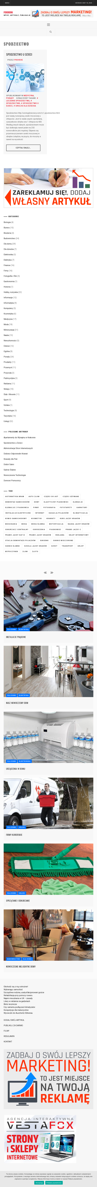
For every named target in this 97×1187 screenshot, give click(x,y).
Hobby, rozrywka (11, 292)
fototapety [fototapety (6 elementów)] (66, 507)
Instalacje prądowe (16, 637)
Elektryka (7, 260)
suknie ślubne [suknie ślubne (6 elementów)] (12, 546)
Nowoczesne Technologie (15, 475)
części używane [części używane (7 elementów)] (71, 496)
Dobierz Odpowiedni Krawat (16, 454)
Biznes (7, 227)
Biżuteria (7, 233)
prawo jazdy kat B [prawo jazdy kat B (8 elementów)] (15, 535)
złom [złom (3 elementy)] (25, 551)
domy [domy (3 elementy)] (36, 502)
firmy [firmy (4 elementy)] (36, 507)
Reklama (7, 383)
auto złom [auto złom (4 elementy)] (34, 496)
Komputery (8, 308)
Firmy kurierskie (14, 834)
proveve (18, 60)
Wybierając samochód (13, 989)
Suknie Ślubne (10, 470)
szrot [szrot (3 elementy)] (54, 546)
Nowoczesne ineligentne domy (21, 966)
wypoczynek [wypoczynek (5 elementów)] (11, 551)
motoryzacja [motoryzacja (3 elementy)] (56, 524)
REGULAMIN (9, 1036)
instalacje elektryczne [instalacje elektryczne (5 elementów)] (18, 513)
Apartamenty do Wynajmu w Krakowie (20, 437)
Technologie (9, 410)
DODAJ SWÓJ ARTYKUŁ (14, 1020)
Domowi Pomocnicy (12, 480)
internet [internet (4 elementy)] (39, 513)
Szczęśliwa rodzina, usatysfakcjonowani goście (24, 992)
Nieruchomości (10, 340)
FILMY (6, 1031)
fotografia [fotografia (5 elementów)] (49, 507)
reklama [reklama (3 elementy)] (60, 535)
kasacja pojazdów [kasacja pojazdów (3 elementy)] (59, 513)
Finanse (7, 265)
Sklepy (7, 389)
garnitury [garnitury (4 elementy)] (82, 507)
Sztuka (7, 405)
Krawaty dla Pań (10, 459)
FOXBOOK (8, 12)
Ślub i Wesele (9, 394)
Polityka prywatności (53, 1183)
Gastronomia (9, 281)
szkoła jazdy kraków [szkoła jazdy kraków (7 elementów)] (35, 546)
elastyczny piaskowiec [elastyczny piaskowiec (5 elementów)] (56, 502)
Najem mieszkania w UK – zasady (18, 998)
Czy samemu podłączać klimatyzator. (19, 1007)
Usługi (6, 421)
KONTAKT (8, 1041)
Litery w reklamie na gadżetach (17, 1001)
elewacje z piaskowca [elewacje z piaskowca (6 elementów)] (17, 507)
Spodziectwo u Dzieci (19, 54)
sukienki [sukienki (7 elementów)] (44, 540)
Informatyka (9, 303)
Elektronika (8, 254)
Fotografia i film (10, 276)
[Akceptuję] (94, 1179)
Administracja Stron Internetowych (18, 448)
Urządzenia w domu (15, 768)
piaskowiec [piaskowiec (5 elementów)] (55, 529)
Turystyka (8, 416)
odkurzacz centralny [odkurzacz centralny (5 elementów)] (16, 529)
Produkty (7, 362)
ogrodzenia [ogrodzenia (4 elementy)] (39, 529)
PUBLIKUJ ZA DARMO (13, 1025)
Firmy (6, 271)
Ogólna (7, 351)
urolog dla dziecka (25, 106)
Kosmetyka (8, 314)
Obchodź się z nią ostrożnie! (16, 986)
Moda (6, 324)
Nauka (6, 335)
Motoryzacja (9, 330)
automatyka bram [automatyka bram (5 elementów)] (14, 496)
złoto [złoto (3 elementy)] (35, 551)
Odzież (7, 346)
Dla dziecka (9, 249)
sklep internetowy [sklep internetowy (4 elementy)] (79, 535)
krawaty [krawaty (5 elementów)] (51, 518)
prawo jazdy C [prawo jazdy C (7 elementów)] (73, 529)
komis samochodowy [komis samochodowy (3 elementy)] (16, 518)
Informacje (8, 297)
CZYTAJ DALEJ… (23, 148)
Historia (7, 287)
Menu (7, 3)
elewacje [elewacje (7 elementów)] (78, 502)
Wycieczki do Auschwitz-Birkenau (18, 1013)
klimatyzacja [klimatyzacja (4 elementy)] (80, 513)
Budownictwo (9, 238)
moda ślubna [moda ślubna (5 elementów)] (38, 524)
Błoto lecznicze (10, 1004)
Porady (10, 98)
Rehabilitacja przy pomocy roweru (18, 995)
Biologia (7, 222)
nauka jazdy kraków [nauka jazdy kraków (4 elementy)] (79, 524)
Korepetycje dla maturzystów (16, 1010)
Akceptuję (39, 1183)
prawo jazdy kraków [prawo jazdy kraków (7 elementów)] (40, 535)
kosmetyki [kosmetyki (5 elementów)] (36, 518)
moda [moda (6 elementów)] (24, 524)
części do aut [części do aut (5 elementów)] (51, 496)
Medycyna (29, 96)
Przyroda (7, 373)
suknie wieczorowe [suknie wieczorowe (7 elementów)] (63, 540)
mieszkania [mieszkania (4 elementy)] (11, 524)
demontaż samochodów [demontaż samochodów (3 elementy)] (17, 502)
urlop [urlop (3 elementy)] (81, 546)
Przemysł (8, 367)
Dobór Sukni (9, 464)
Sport (6, 400)
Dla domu (8, 244)
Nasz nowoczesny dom (17, 702)
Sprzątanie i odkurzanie (18, 900)
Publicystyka (9, 378)
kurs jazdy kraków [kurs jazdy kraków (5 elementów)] (70, 518)
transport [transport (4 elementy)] (67, 546)
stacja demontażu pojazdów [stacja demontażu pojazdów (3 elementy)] (20, 540)
